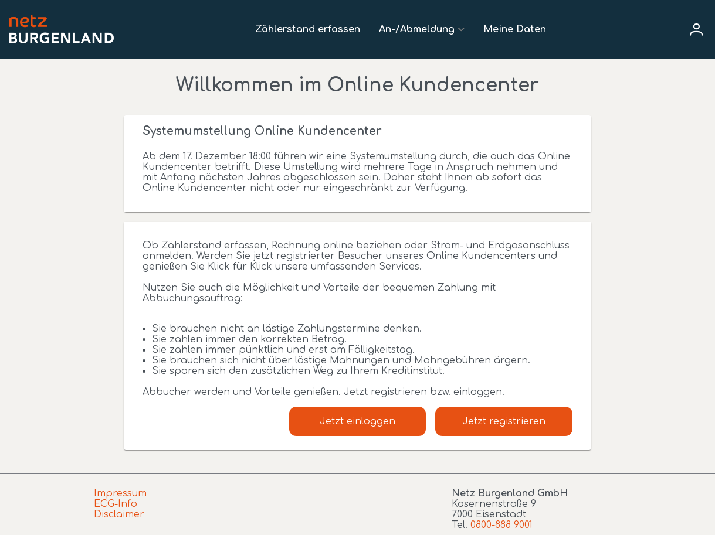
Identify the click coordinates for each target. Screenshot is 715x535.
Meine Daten (514, 29)
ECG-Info (115, 504)
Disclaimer (119, 514)
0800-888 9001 (501, 525)
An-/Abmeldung (417, 29)
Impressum (120, 493)
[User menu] (696, 29)
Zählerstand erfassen (307, 29)
